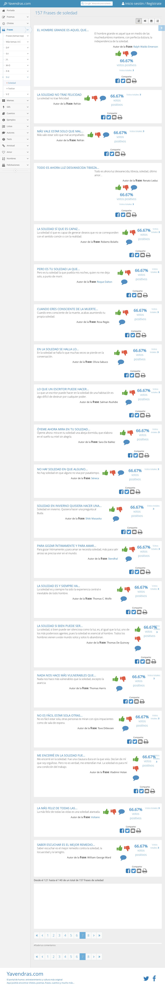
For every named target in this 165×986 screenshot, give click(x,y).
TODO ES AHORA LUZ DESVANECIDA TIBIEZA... (68, 168)
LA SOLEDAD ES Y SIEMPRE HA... (58, 586)
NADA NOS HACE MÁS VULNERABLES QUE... (66, 675)
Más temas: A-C (17, 41)
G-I (17, 53)
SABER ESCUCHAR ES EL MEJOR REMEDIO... (66, 845)
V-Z (17, 94)
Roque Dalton (104, 281)
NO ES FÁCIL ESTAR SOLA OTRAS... (60, 715)
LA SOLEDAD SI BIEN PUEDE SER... (60, 626)
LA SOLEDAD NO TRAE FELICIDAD (59, 95)
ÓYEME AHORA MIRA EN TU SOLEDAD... (63, 429)
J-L (17, 59)
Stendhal (113, 558)
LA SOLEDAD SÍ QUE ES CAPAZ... (58, 229)
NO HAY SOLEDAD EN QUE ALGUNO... (62, 469)
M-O (17, 65)
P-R (17, 71)
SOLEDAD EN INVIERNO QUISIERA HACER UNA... (69, 506)
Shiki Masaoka (94, 518)
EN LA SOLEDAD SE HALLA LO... (58, 349)
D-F (17, 47)
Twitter (11, 88)
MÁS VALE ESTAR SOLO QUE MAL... (60, 131)
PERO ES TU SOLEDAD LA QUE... (58, 269)
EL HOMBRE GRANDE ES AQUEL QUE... (63, 30)
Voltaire (95, 817)
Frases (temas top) (17, 35)
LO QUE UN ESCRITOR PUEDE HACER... (63, 389)
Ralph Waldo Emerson (145, 46)
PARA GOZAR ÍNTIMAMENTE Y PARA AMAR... (66, 546)
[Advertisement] (64, 55)
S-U (15, 77)
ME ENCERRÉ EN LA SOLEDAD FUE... (61, 755)
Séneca (95, 478)
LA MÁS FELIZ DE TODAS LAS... (57, 808)
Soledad (11, 82)
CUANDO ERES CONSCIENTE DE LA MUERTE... (67, 309)
